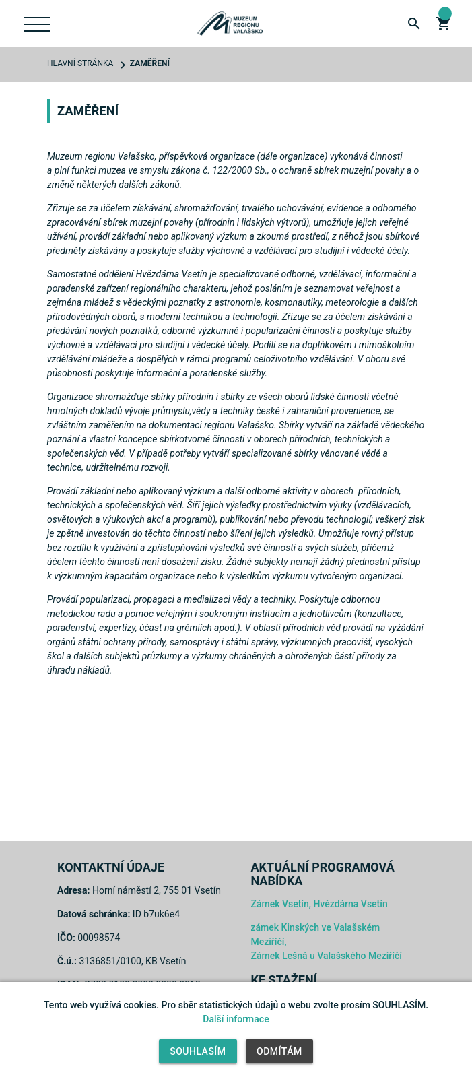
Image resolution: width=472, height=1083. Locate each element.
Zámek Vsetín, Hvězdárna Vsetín (319, 903)
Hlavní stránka (80, 63)
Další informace (236, 1019)
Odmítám (279, 1051)
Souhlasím (198, 1051)
